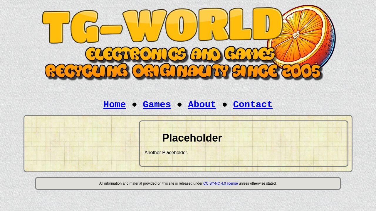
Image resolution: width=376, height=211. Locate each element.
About (202, 104)
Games (157, 104)
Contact (253, 104)
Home (114, 104)
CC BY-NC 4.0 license (220, 183)
